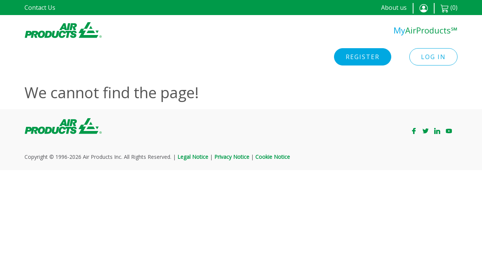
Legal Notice (192, 156)
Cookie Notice (272, 156)
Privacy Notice (231, 156)
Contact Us (39, 7)
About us (394, 7)
